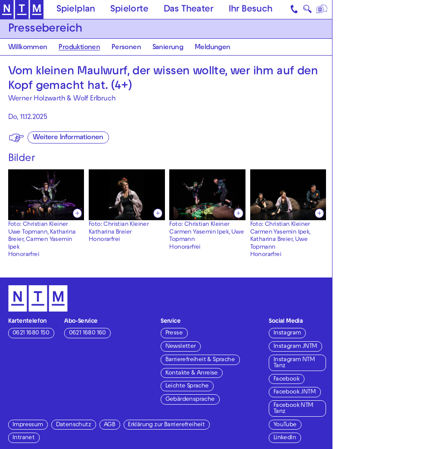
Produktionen (79, 47)
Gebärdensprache (190, 399)
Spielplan (75, 10)
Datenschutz (73, 425)
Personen (126, 47)
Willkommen (27, 47)
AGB (109, 425)
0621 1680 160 (87, 333)
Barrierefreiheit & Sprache (200, 360)
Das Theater (188, 10)
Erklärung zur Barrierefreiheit (166, 425)
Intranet (23, 438)
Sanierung (167, 47)
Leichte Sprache (187, 386)
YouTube (285, 425)
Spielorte (129, 10)
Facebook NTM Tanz (293, 409)
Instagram (287, 333)
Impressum (27, 425)
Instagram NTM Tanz (294, 363)
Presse (174, 333)
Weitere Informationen (68, 137)
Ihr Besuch (251, 10)
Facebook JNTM (294, 392)
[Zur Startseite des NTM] (21, 9)
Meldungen (212, 47)
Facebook (286, 379)
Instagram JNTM (295, 346)
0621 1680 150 (30, 333)
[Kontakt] (294, 9)
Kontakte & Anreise (191, 373)
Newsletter (180, 346)
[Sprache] (322, 9)
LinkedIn (284, 438)
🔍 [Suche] (307, 10)
